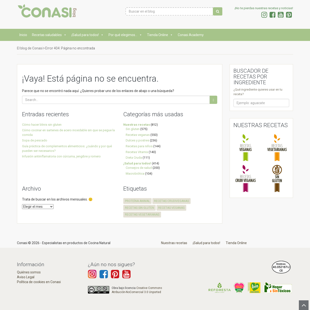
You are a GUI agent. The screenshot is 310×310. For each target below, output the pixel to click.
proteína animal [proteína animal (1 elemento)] (137, 201)
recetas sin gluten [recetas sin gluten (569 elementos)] (139, 207)
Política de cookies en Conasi (39, 282)
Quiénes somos (29, 272)
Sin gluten (133, 129)
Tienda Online (160, 35)
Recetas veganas (138, 135)
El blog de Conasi (30, 48)
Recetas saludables (49, 35)
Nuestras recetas (136, 124)
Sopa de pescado (34, 140)
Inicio (23, 35)
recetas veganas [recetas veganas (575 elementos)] (171, 207)
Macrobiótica (135, 173)
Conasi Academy (191, 35)
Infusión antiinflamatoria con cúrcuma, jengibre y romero (61, 156)
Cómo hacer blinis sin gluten (42, 124)
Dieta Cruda (134, 157)
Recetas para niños (139, 146)
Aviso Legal (25, 277)
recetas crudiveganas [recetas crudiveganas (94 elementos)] (171, 201)
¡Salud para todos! (87, 35)
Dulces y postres (137, 140)
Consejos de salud (139, 168)
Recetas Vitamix (137, 152)
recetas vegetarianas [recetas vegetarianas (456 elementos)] (142, 214)
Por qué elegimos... (125, 35)
